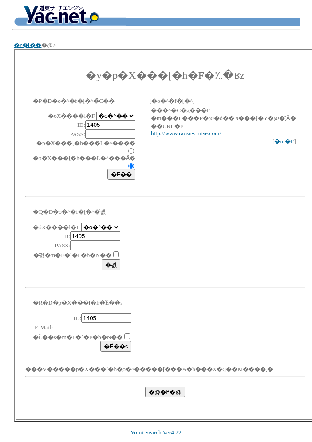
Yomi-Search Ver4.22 (156, 432)
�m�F (284, 141)
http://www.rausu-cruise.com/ (186, 133)
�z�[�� (27, 45)
